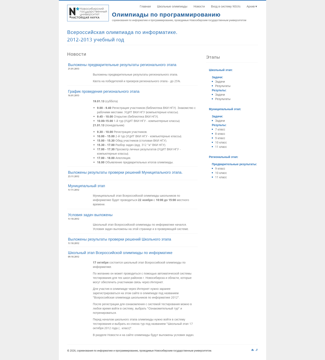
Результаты (222, 86)
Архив (251, 6)
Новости (199, 6)
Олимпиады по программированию (166, 14)
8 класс (220, 134)
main (252, 349)
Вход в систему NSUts (225, 6)
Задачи (220, 81)
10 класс (221, 142)
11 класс (221, 147)
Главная (145, 6)
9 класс (220, 138)
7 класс (220, 129)
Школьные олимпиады (172, 6)
